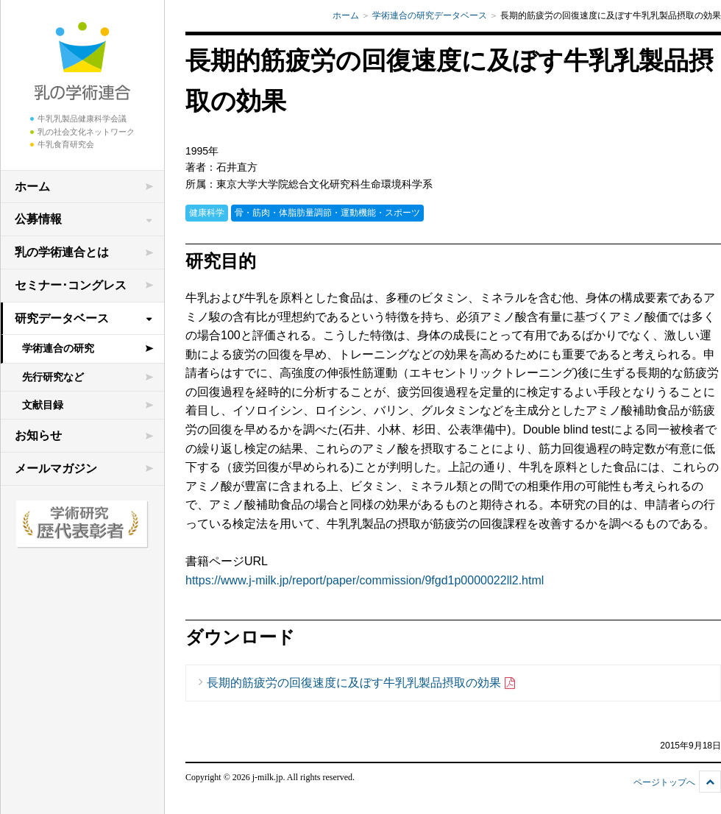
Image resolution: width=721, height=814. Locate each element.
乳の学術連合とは (62, 252)
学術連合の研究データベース (429, 15)
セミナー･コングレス (71, 285)
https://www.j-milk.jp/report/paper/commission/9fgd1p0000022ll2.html (364, 580)
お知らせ (38, 435)
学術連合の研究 (58, 348)
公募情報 (38, 219)
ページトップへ (664, 782)
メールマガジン (56, 468)
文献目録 (42, 405)
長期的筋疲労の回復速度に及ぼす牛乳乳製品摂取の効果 (361, 683)
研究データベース (62, 318)
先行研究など (53, 377)
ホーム (32, 186)
